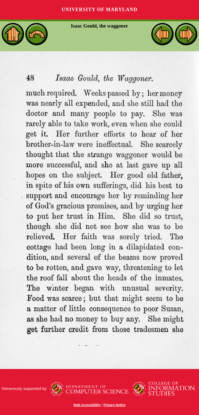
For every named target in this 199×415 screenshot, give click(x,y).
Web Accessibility (87, 405)
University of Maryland (99, 9)
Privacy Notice (114, 405)
